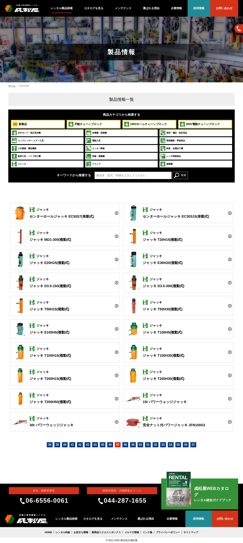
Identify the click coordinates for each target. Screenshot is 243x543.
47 (117, 444)
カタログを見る (93, 8)
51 (147, 444)
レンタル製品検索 (62, 8)
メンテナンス (123, 8)
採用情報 (198, 8)
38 (49, 444)
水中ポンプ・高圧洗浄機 (26, 132)
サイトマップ (191, 532)
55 (178, 444)
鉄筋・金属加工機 (171, 148)
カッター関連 (95, 148)
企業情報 (176, 8)
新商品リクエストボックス (106, 532)
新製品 (20, 124)
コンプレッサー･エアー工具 (28, 140)
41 (72, 444)
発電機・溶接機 (96, 132)
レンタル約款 (63, 532)
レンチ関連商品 (170, 156)
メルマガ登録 (131, 532)
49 (132, 444)
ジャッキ (19, 164)
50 (140, 444)
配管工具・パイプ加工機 (26, 156)
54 (170, 444)
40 (64, 444)
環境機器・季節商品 (172, 140)
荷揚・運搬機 (95, 156)
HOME (48, 532)
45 (102, 444)
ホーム (12, 85)
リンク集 (147, 532)
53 (163, 444)
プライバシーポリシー (168, 532)
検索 (180, 175)
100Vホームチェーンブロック (145, 124)
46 (110, 444)
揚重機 (166, 164)
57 (193, 444)
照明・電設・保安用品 (173, 132)
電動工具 (93, 140)
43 (87, 444)
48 (125, 444)
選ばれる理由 (151, 8)
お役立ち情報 (81, 532)
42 (79, 444)
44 (95, 444)
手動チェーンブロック (85, 124)
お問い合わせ (224, 8)
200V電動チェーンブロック (200, 124)
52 (155, 444)
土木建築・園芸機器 (24, 148)
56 (185, 444)
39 (57, 444)
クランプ (93, 164)
